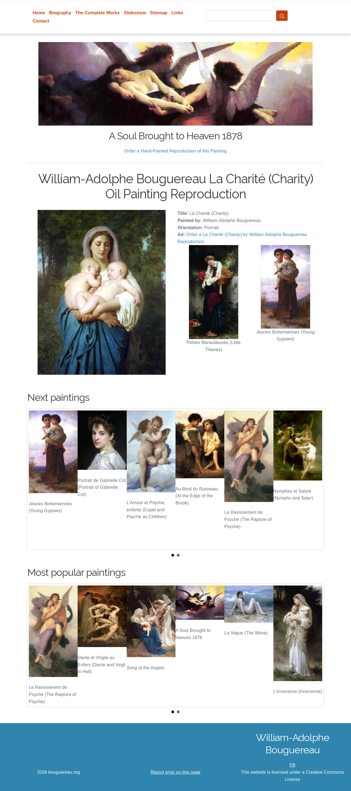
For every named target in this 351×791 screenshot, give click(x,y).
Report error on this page (175, 772)
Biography (60, 12)
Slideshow (135, 12)
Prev (36, 479)
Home (39, 12)
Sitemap (158, 12)
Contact (41, 21)
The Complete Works (97, 12)
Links (177, 12)
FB (292, 765)
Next (315, 479)
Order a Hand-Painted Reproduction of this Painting (175, 151)
